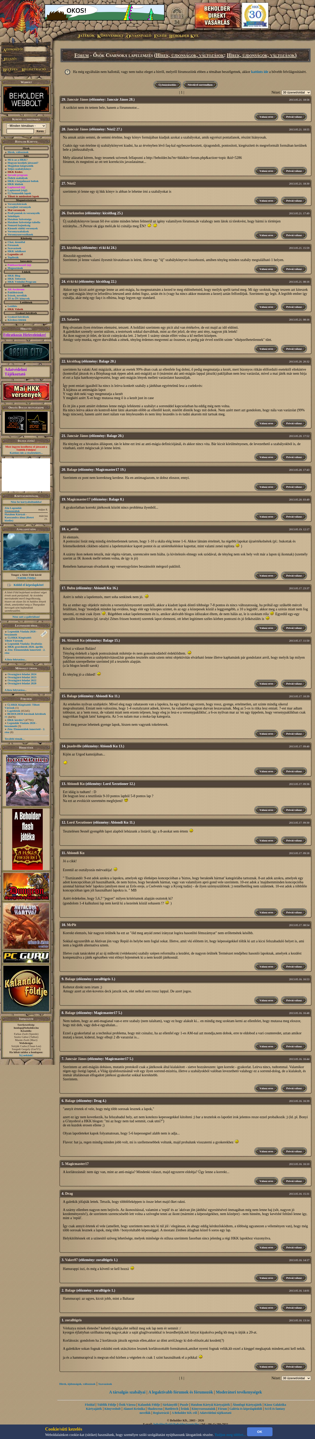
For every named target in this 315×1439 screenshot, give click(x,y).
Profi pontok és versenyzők (24, 213)
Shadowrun (155, 1409)
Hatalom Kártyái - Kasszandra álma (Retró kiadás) (19, 517)
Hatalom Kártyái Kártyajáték (210, 1404)
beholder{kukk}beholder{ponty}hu (176, 1424)
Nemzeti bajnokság (19, 225)
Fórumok (13, 245)
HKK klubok (15, 184)
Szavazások (14, 248)
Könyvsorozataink (204, 1409)
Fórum (81, 55)
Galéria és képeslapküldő (246, 1409)
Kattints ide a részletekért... (26, 452)
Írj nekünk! (26, 1055)
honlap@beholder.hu (26, 1027)
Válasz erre (266, 116)
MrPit (71, 925)
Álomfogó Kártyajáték (247, 1404)
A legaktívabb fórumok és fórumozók (180, 1392)
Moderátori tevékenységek (239, 1392)
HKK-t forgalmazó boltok (23, 181)
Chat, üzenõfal (16, 242)
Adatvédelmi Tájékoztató (16, 371)
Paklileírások (15, 292)
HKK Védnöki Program (22, 281)
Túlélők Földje (26, 577)
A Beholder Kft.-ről (184, 1413)
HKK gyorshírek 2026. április (25, 646)
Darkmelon (75, 213)
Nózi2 (71, 183)
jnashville (74, 746)
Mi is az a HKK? (18, 159)
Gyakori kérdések (18, 316)
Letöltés (12, 306)
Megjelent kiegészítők (21, 165)
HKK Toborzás (17, 278)
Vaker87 (71, 1260)
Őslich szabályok (18, 177)
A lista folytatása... (15, 659)
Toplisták (13, 257)
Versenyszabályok (18, 231)
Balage (72, 470)
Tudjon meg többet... (230, 1435)
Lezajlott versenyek (19, 206)
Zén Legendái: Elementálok (13, 509)
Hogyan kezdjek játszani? (23, 162)
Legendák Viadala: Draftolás (25, 643)
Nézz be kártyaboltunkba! (26, 501)
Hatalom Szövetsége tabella (24, 222)
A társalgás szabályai (127, 1392)
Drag (69, 1193)
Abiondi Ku (75, 640)
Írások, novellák (17, 295)
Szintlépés (14, 216)
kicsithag (74, 248)
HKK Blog (14, 275)
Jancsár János (77, 99)
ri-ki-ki (72, 281)
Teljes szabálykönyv (19, 168)
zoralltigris (73, 1320)
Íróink (185, 1409)
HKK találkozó (17, 251)
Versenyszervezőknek (20, 234)
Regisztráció (161, 1413)
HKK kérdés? (15, 719)
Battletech (171, 1409)
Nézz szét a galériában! (26, 616)
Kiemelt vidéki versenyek (23, 228)
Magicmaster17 (79, 499)
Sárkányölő (170, 1404)
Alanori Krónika (134, 1409)
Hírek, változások (18, 152)
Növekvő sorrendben (200, 84)
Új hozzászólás (167, 84)
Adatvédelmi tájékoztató (215, 1413)
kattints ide (259, 72)
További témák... (14, 738)
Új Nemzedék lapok (19, 193)
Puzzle (184, 1404)
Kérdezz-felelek (17, 319)
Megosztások (15, 267)
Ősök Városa (127, 1404)
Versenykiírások (17, 203)
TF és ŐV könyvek (19, 298)
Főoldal (90, 1404)
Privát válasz (294, 116)
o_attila (72, 529)
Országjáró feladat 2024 (22, 674)
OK (259, 1432)
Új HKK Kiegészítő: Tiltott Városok (18, 639)
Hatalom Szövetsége (20, 219)
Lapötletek (13, 710)
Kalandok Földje (149, 1404)
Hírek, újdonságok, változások (190, 55)
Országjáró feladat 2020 (22, 683)
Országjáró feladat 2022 (22, 680)
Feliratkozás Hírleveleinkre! (24, 335)
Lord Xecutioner (79, 822)
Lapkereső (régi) (17, 190)
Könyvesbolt (112, 1409)
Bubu (71, 588)
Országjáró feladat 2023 (22, 677)
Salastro (73, 319)
